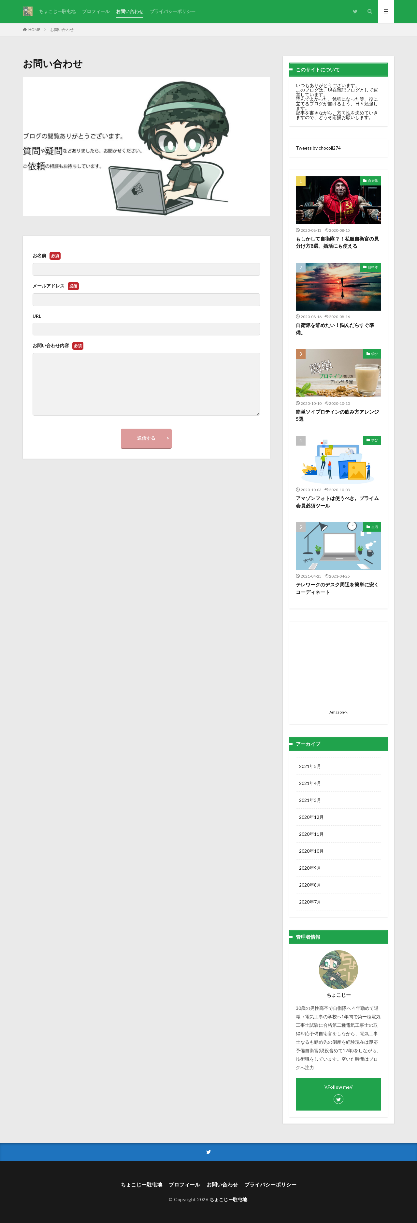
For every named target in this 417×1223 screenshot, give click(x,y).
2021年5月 (310, 766)
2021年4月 (310, 783)
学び (374, 354)
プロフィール (95, 11)
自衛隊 (373, 181)
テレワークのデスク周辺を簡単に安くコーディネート (337, 588)
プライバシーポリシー (172, 11)
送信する (146, 438)
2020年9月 (310, 868)
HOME (34, 29)
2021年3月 (310, 800)
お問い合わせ (129, 11)
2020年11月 (311, 834)
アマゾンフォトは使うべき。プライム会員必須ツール (337, 501)
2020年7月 (310, 902)
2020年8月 (310, 885)
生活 (374, 527)
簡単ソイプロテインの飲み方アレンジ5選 (337, 415)
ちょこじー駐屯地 (57, 11)
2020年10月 (311, 851)
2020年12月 (311, 817)
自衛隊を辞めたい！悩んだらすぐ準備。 (335, 328)
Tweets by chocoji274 (318, 148)
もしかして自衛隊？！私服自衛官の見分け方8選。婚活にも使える (337, 242)
